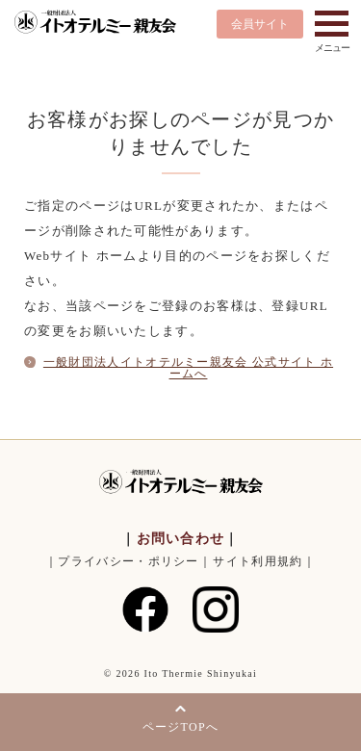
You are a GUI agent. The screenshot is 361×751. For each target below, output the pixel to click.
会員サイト (260, 24)
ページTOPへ (180, 727)
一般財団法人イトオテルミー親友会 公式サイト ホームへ (188, 367)
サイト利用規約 (257, 561)
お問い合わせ (181, 538)
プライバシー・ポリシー (128, 561)
